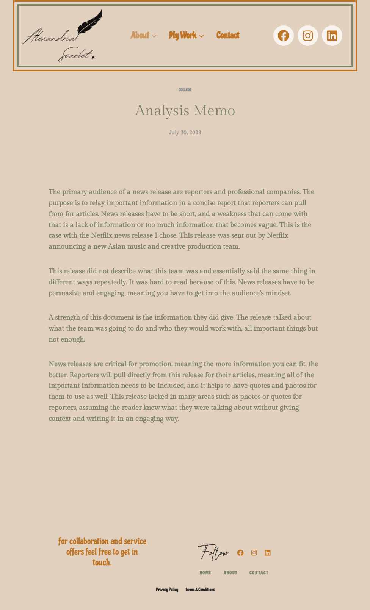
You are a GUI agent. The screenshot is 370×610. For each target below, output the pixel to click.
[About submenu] (154, 36)
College (185, 90)
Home (206, 573)
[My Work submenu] (201, 36)
